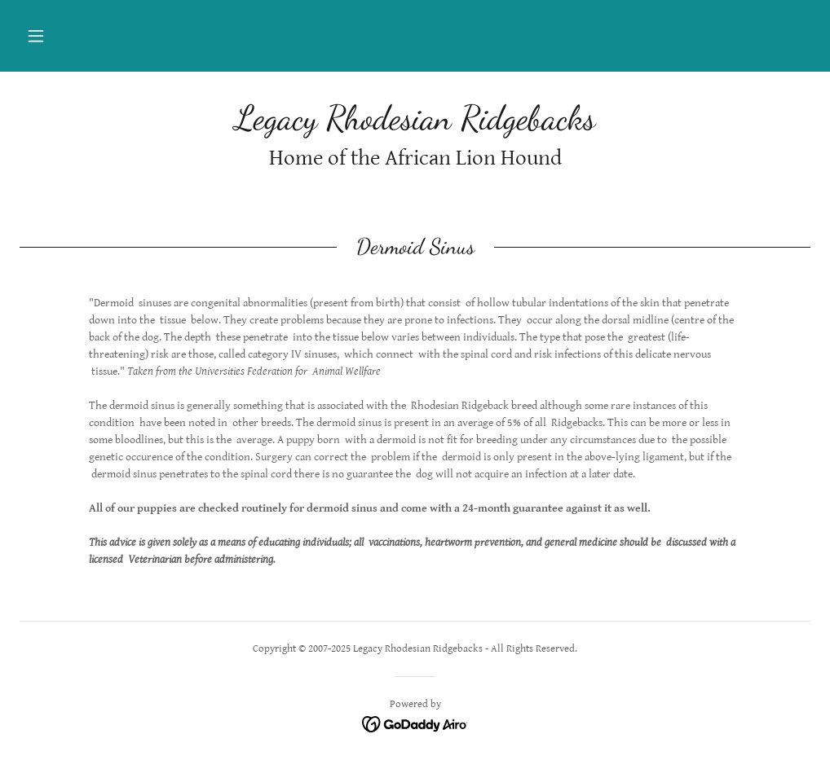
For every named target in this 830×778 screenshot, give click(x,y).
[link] (415, 125)
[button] (36, 36)
